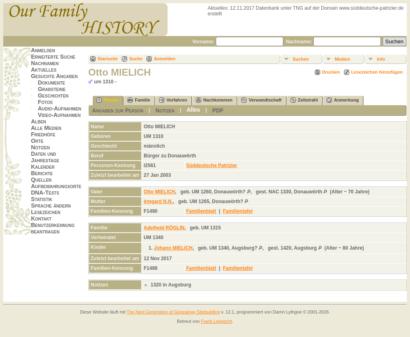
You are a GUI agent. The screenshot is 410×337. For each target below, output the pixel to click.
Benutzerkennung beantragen (52, 228)
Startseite (108, 58)
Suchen (301, 59)
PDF (217, 110)
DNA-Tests (45, 192)
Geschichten (53, 95)
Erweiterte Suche (53, 56)
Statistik (41, 199)
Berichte (42, 173)
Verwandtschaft (261, 100)
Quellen (41, 179)
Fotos (45, 102)
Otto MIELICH (159, 192)
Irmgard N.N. (158, 201)
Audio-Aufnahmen (59, 108)
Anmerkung (343, 100)
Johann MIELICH (173, 248)
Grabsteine (52, 89)
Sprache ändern (50, 205)
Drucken (331, 72)
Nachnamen (44, 63)
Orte (37, 141)
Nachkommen (214, 100)
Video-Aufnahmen (59, 115)
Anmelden (43, 50)
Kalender (42, 166)
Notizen (40, 147)
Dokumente (51, 82)
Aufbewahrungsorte (56, 186)
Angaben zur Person (117, 110)
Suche (135, 58)
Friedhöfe (43, 134)
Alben (38, 121)
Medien (342, 59)
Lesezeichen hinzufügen (377, 72)
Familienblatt (201, 211)
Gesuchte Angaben (54, 76)
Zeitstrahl (304, 100)
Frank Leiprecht (216, 321)
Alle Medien (46, 128)
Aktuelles (43, 69)
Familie (138, 100)
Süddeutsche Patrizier (211, 165)
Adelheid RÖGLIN (164, 228)
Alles (193, 109)
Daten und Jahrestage (45, 156)
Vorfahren (173, 100)
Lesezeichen (45, 212)
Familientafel (238, 211)
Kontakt (41, 218)
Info (381, 59)
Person (107, 100)
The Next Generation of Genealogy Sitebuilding (173, 311)
